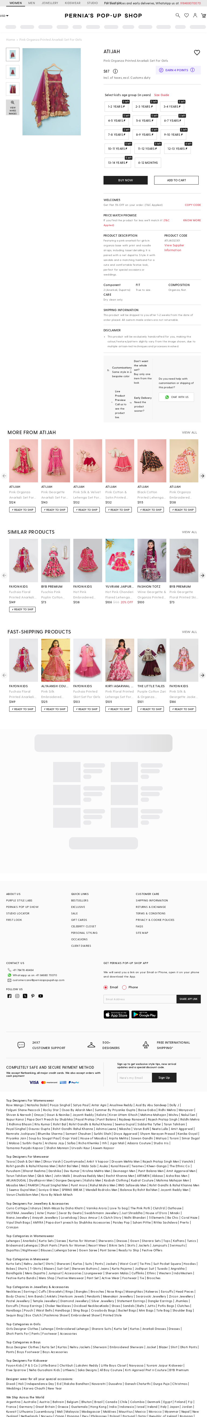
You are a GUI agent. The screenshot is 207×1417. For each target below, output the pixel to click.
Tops (166, 1219)
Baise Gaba (147, 1088)
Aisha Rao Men (176, 1154)
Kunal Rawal (120, 1144)
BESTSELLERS (79, 887)
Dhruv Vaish (52, 1140)
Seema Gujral (125, 1102)
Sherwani (63, 1242)
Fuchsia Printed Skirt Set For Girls (86, 681)
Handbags (13, 1288)
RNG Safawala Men (132, 1163)
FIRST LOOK (14, 906)
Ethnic (151, 1251)
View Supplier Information (174, 247)
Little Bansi (49, 1344)
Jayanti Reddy (83, 1093)
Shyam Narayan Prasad (157, 1112)
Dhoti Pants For (17, 1312)
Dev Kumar (72, 1149)
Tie (142, 1256)
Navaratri (99, 1362)
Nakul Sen (188, 1093)
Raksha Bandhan (76, 1362)
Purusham (13, 1149)
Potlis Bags (166, 1284)
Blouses (46, 1228)
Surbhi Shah (102, 1112)
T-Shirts (35, 1247)
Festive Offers (152, 1228)
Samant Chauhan (78, 1112)
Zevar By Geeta (70, 1191)
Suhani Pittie (142, 1201)
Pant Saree (108, 1228)
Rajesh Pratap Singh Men (161, 1140)
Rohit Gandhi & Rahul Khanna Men (174, 1163)
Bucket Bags (127, 1288)
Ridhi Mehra (167, 1088)
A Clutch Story (111, 1196)
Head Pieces (185, 1270)
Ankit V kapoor (98, 1140)
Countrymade (74, 1140)
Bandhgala (14, 1251)
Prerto (184, 1201)
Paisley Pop (121, 1201)
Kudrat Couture (142, 1158)
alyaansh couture (55, 673)
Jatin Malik (62, 1154)
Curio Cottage (16, 1186)
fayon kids (18, 573)
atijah (14, 473)
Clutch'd (159, 1186)
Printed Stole (112, 1293)
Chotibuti (67, 1344)
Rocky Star (51, 1088)
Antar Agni (99, 1083)
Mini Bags (146, 1288)
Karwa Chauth (34, 1366)
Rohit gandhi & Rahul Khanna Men (31, 1144)
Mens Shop (47, 1256)
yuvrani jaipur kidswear (119, 573)
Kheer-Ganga (157, 1144)
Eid (59, 1362)
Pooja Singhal (60, 1083)
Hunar (51, 1191)
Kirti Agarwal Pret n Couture (146, 1348)
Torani (174, 1116)
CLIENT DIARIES (81, 932)
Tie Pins (145, 1242)
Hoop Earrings (31, 1284)
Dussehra (115, 1362)
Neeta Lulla (160, 1107)
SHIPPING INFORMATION (152, 887)
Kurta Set (120, 1307)
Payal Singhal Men (55, 1163)
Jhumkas (181, 1279)
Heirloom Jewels (72, 1274)
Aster (40, 1191)
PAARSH (33, 1163)
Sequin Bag (14, 1293)
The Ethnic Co (180, 1144)
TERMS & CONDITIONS (150, 900)
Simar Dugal (190, 1116)
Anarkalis (29, 1219)
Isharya (35, 1186)
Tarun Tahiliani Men (20, 1154)
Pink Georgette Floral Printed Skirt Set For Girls (184, 582)
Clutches (183, 1284)
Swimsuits (177, 1223)
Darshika (55, 1149)
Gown (134, 1219)
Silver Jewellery (102, 1279)
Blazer (163, 1325)
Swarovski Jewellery (151, 1274)
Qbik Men (44, 1154)
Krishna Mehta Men (96, 1149)
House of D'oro (156, 1191)
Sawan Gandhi (142, 1116)
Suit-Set (63, 1247)
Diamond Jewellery (74, 1279)
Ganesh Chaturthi (138, 1362)
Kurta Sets (46, 1219)
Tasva (10, 1140)
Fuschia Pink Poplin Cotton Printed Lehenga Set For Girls (54, 582)
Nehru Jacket (33, 1242)
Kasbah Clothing (116, 1158)
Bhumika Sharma (50, 1112)
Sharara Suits (101, 1307)
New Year (55, 1366)
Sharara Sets (151, 1219)
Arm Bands (36, 1274)
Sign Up (164, 1056)
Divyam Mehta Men (126, 1140)
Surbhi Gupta (32, 1121)
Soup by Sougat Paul (44, 1116)
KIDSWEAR (73, 3)
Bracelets (56, 1270)
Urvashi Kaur (80, 1126)
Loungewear (93, 1251)
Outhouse (175, 1186)
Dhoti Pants (49, 1223)
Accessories (72, 1251)
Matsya (161, 1116)
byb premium (51, 573)
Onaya (39, 1093)
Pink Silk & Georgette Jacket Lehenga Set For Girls (183, 681)
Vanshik (187, 1140)
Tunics (191, 1219)
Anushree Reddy (121, 1083)
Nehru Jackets (80, 1325)
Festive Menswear (70, 1256)
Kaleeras (152, 1270)
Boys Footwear (28, 1330)
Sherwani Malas (117, 1251)
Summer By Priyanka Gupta (115, 1088)
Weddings (13, 1366)
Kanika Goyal (187, 1112)
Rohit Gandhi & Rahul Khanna (90, 1102)
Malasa (14, 1121)
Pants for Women (72, 1223)
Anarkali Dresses (154, 1307)
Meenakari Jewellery (118, 1274)
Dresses (121, 1219)
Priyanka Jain (16, 1116)
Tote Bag (163, 1288)
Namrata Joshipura (20, 1112)
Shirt (174, 1325)
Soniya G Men (49, 1168)
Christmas (179, 1362)
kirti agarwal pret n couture (119, 673)
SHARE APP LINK (189, 986)
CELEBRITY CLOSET (83, 913)
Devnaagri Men (124, 1149)
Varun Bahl (141, 1107)
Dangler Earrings (160, 1279)
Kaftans (178, 1219)
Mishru (173, 1093)
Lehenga (47, 1307)
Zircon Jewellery (181, 1274)
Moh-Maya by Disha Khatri (64, 1186)
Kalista (101, 1093)
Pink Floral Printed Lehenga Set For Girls (119, 681)
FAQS (139, 913)
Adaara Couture (139, 1121)
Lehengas (13, 1219)
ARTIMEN (143, 1154)
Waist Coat (128, 1242)
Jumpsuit (55, 1251)
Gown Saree (88, 1228)
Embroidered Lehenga (72, 1307)
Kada (105, 1284)
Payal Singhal (16, 1107)
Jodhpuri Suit (144, 1247)
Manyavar (186, 1088)
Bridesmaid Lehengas (22, 1223)
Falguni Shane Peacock (23, 1088)
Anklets (51, 1274)
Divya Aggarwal (125, 1112)
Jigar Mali (117, 1121)
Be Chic (173, 1196)
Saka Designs (87, 1348)
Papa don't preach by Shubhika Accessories (78, 1201)
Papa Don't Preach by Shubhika (50, 1097)
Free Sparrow (16, 1348)
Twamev (138, 1144)
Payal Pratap (85, 1097)
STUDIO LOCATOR (18, 900)
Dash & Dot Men (29, 1140)
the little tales (151, 673)
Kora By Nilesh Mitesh (57, 1173)
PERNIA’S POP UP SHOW (22, 893)
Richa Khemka (88, 1121)
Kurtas (77, 1242)
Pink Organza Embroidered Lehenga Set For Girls (182, 482)
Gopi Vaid (70, 1116)
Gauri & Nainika (58, 1093)
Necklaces (13, 1270)
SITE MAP (142, 919)
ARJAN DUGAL (16, 1158)
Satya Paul (81, 1083)
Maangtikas (134, 1270)
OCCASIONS (79, 926)
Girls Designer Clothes (22, 1307)
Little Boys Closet (113, 1344)
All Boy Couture (111, 1348)
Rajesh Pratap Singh (163, 1097)
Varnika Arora (96, 1186)
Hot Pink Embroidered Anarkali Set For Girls (85, 582)
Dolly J (174, 1083)
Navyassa (136, 1344)
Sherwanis (106, 1219)
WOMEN (15, 3)
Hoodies (190, 1242)
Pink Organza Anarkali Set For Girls (21, 482)
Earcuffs (167, 1270)
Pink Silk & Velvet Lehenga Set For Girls (87, 482)
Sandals (128, 1284)
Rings (69, 1270)
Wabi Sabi (89, 1144)
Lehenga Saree (65, 1228)
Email (111, 974)
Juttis (151, 1284)
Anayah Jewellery (45, 1196)
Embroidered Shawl (85, 1293)
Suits (88, 1242)
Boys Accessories (55, 1330)
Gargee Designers (69, 1158)
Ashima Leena (106, 1107)
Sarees (61, 1219)
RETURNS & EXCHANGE (151, 893)
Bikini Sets (116, 1223)
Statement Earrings (131, 1279)
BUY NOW (125, 180)
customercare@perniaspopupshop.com (32, 965)
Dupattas (13, 1228)
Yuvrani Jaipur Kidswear (164, 1344)
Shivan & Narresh (18, 1093)
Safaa (71, 1121)
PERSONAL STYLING (84, 919)
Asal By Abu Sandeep (151, 1083)
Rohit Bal (59, 1102)
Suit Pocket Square (167, 1242)
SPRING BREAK (72, 1168)
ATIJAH (112, 51)
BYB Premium (179, 1348)
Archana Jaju (54, 1121)
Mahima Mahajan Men (172, 1158)
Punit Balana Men (151, 1149)
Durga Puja (161, 1362)
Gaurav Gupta (39, 1107)
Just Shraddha (132, 1191)
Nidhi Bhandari (135, 1196)
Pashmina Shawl (56, 1293)
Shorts (22, 1247)
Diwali (10, 1362)
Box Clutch (34, 1293)
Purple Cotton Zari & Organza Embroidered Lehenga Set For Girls (151, 681)
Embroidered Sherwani (127, 1325)
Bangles (82, 1270)
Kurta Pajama (122, 1247)
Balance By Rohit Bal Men (139, 1168)
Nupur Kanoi (15, 1097)
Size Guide (161, 95)
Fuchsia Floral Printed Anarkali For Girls (21, 582)
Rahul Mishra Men (102, 1163)
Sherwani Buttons (85, 1247)
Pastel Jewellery (18, 1279)
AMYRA (38, 1201)
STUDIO (92, 3)
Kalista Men (92, 1158)
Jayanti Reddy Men (174, 1168)
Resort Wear (97, 1223)
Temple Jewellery (45, 1279)
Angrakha (178, 1247)
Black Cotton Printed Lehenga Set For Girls (150, 482)
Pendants (93, 1274)
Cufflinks (138, 1251)
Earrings (30, 1270)
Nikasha (125, 1107)
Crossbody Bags (103, 1288)
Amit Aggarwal (182, 1107)
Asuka (103, 1144)
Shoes (116, 1284)
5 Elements (157, 1196)
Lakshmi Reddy (87, 1344)
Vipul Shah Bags (18, 1201)
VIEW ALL (189, 419)
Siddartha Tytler (149, 1102)
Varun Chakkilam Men (22, 1173)
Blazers (49, 1247)
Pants (99, 1242)
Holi (21, 1362)
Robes (10, 1247)
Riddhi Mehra (190, 1097)
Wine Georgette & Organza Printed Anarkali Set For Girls (151, 582)
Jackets (144, 1223)
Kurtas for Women (82, 1219)
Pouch (28, 1288)
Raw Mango (15, 1083)
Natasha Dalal (37, 1083)
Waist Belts (44, 1288)
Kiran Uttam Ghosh (123, 1093)
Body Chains (15, 1274)
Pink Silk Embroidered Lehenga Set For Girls (54, 681)
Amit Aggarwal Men (180, 1149)
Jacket (151, 1325)
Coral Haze (189, 1196)
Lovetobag (69, 1196)
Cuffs (42, 1270)
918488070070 (190, 3)
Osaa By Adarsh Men (77, 1088)
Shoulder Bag (182, 1288)
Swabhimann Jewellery (101, 1191)
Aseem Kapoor (103, 1126)
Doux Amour (89, 1196)
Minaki (175, 1191)
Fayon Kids (14, 1344)
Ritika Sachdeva (165, 1201)
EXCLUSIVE (78, 893)
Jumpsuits (159, 1223)
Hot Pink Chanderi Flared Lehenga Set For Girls (119, 582)
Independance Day (40, 1362)
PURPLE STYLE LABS (19, 887)
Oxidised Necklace (87, 1284)
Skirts (131, 1223)
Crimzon (12, 1205)
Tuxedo (162, 1247)
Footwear (129, 1256)
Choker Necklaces (58, 1284)
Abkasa (157, 1154)
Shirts (50, 1242)
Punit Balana (106, 1097)
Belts (140, 1284)
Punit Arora (79, 1163)
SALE (74, 900)
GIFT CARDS (79, 906)
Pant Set (93, 1256)
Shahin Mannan (57, 1126)
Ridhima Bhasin (20, 1102)
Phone (133, 974)
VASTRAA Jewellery (20, 1191)
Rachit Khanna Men (120, 1154)
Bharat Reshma (34, 1149)
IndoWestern (183, 1251)
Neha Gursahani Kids (44, 1348)
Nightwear (30, 1228)
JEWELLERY (50, 3)
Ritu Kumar (42, 1102)
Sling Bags (80, 1288)
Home (10, 39)
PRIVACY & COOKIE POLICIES (155, 906)
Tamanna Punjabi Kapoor (25, 1126)
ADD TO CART (176, 180)
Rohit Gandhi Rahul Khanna (73, 1107)
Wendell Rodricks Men (101, 1168)
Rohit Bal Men (68, 1144)
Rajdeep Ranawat (132, 1097)
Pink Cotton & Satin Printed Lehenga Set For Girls (118, 482)
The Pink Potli (140, 1186)
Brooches (154, 1256)
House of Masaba (93, 1116)
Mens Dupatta (35, 1251)
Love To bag (119, 1186)
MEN (31, 3)
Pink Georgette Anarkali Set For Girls (53, 482)
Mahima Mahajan (153, 1093)
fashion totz (149, 573)
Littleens (69, 1348)
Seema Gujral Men (22, 1168)
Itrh (104, 1121)
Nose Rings (115, 1270)
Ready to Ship (129, 1228)
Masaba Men (15, 1163)
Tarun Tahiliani (174, 1102)
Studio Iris (161, 1121)
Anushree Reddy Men (88, 1154)
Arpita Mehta (118, 1116)
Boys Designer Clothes (22, 1325)
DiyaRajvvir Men (41, 1158)
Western (165, 1251)
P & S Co (31, 1344)
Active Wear (110, 1256)
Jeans (104, 1247)
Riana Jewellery (17, 1196)
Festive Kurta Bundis (21, 1256)
